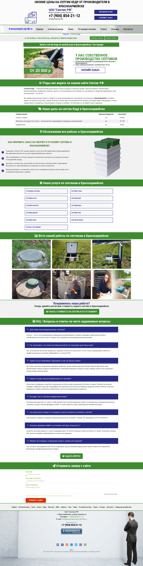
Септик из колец (55, 29)
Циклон (63, 506)
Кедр (44, 506)
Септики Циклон (32, 213)
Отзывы (115, 29)
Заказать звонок (97, 38)
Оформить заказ (105, 18)
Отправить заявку (36, 500)
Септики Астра (31, 198)
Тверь (75, 506)
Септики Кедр (76, 198)
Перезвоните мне (106, 12)
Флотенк (51, 506)
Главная (39, 29)
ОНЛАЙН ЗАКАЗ (90, 70)
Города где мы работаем (123, 506)
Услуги (103, 29)
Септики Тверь (31, 220)
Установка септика (87, 29)
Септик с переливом (33, 227)
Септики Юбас (76, 205)
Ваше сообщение (32, 485)
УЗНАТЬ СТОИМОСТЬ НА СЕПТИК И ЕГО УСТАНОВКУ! (71, 311)
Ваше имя (29, 471)
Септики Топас (76, 191)
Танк (69, 506)
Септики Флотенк (32, 205)
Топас (70, 29)
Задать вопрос (111, 38)
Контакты (128, 29)
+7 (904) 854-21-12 (64, 15)
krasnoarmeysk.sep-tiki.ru (20, 29)
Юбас (57, 506)
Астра (39, 506)
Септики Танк (76, 213)
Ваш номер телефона (33, 478)
